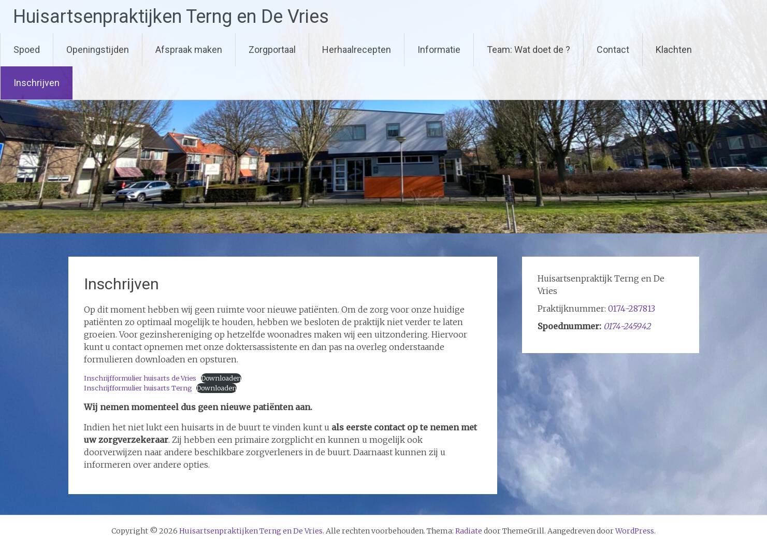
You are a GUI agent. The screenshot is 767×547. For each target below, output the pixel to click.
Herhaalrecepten (356, 49)
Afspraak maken (188, 49)
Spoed (26, 49)
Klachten (674, 49)
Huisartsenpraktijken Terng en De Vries (171, 16)
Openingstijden (97, 49)
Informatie (438, 49)
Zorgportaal (272, 49)
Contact (613, 49)
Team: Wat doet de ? (528, 49)
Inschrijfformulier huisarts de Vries (140, 378)
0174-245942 (627, 326)
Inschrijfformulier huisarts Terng (138, 388)
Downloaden (221, 378)
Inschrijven (36, 82)
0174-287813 (631, 308)
